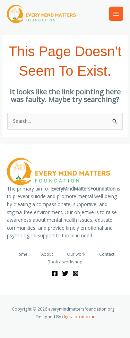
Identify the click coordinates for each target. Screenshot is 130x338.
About (47, 254)
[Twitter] (65, 273)
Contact (106, 254)
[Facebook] (55, 273)
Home (21, 254)
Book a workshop (65, 261)
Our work (76, 254)
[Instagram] (75, 273)
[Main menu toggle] (116, 14)
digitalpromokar (78, 316)
